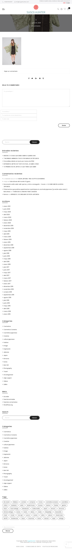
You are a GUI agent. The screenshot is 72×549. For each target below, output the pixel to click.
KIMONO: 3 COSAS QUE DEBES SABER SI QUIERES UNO (20, 156)
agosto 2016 (7, 297)
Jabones (6, 352)
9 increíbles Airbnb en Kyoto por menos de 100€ (19, 161)
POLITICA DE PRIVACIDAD (50, 546)
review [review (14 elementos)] (35, 515)
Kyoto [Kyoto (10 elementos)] (25, 512)
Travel (6, 371)
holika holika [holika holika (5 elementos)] (36, 508)
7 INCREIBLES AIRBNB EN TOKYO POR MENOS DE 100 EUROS (21, 158)
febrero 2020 (8, 220)
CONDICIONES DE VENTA (33, 546)
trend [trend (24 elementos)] (39, 518)
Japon (6, 355)
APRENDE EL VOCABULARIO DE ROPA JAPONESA (25, 194)
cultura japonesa (9, 339)
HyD (50, 542)
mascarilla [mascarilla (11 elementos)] (58, 512)
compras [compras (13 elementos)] (32, 502)
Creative (6, 336)
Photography (8, 368)
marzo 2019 (7, 237)
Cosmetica (7, 326)
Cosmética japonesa (10, 333)
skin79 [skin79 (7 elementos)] (5, 518)
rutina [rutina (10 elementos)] (42, 515)
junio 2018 (7, 256)
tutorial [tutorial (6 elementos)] (46, 518)
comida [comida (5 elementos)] (23, 502)
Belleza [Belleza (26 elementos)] (15, 502)
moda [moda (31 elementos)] (12, 515)
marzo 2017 (7, 278)
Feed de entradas (9, 399)
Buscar (8, 531)
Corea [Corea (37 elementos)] (40, 502)
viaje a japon (8, 378)
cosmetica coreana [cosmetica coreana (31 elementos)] (52, 502)
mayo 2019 (7, 231)
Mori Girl (6, 365)
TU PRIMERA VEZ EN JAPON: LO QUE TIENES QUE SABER (20, 167)
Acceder (6, 396)
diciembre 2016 (8, 286)
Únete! (68, 3)
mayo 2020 (7, 212)
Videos (6, 381)
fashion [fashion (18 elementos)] (48, 505)
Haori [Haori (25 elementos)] (5, 508)
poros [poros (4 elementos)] (28, 515)
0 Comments (36, 26)
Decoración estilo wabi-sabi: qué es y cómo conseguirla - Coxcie (24, 184)
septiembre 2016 (9, 295)
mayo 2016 (7, 306)
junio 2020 (7, 209)
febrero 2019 (7, 239)
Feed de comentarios (10, 402)
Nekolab (38, 542)
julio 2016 (6, 300)
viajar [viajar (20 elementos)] (53, 518)
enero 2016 (7, 314)
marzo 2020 (7, 217)
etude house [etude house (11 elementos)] (31, 505)
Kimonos (6, 359)
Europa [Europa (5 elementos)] (40, 505)
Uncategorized (8, 375)
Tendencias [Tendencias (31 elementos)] (14, 518)
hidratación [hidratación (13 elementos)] (25, 508)
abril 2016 (6, 308)
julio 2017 (6, 267)
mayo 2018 (7, 259)
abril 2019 (6, 234)
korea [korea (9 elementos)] (18, 512)
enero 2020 (7, 223)
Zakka (5, 384)
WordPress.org (8, 405)
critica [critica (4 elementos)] (5, 505)
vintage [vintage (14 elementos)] (61, 518)
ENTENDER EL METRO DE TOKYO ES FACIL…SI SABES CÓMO (21, 164)
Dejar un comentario (10, 71)
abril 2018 (6, 261)
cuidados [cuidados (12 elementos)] (14, 505)
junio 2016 (7, 303)
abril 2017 (6, 275)
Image (6, 346)
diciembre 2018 (8, 245)
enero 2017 (7, 284)
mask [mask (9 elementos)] (5, 515)
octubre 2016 (8, 292)
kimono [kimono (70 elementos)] (53, 508)
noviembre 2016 (9, 289)
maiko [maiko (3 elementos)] (40, 512)
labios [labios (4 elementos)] (32, 512)
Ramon (6, 194)
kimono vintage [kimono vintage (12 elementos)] (8, 512)
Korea (5, 362)
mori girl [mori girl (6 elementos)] (20, 515)
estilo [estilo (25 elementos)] (21, 505)
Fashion (6, 342)
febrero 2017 (7, 281)
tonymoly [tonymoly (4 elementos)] (31, 518)
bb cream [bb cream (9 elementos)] (7, 502)
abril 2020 (7, 214)
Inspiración (7, 349)
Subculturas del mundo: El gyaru (20, 181)
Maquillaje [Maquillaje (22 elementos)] (48, 512)
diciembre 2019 (8, 226)
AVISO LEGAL (20, 546)
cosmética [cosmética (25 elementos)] (65, 502)
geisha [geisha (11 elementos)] (64, 505)
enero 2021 (7, 206)
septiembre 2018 (9, 248)
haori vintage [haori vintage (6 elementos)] (14, 508)
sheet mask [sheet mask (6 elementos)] (59, 515)
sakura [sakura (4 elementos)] (50, 515)
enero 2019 (7, 242)
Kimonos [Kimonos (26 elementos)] (61, 508)
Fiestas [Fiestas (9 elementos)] (56, 505)
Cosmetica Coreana (10, 329)
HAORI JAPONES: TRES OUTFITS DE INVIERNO (31, 179)
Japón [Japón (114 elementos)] (45, 508)
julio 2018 (6, 253)
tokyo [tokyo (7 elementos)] (23, 518)
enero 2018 (7, 264)
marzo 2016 (7, 311)
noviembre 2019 (9, 228)
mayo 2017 (7, 273)
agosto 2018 (7, 250)
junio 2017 (7, 270)
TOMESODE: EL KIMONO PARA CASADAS (25, 192)
